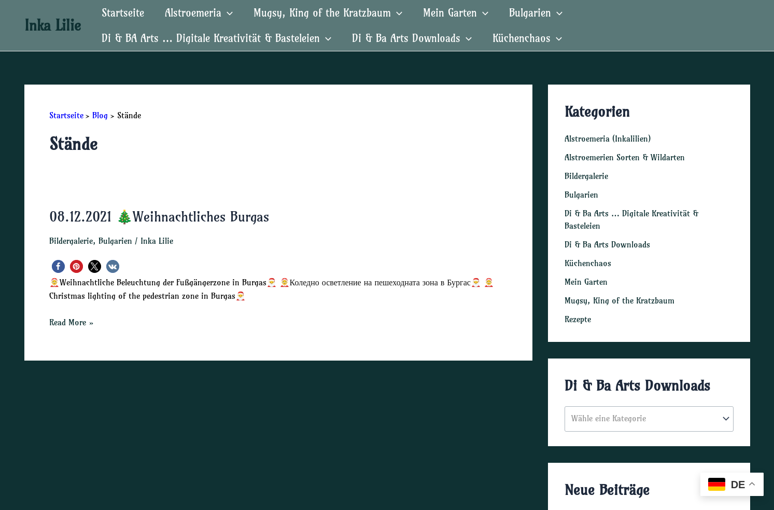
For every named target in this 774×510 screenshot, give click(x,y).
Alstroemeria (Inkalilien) (608, 138)
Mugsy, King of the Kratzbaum (328, 12)
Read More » (71, 322)
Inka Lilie (52, 25)
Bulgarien (535, 12)
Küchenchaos (527, 38)
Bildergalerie (71, 241)
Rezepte (578, 319)
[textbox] (643, 418)
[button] (58, 266)
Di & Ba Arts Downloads (412, 38)
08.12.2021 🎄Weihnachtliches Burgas (159, 216)
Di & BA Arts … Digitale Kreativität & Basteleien (216, 38)
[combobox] (649, 419)
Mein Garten (455, 12)
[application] (227, 12)
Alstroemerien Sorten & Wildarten (625, 157)
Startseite (123, 12)
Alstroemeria (199, 12)
